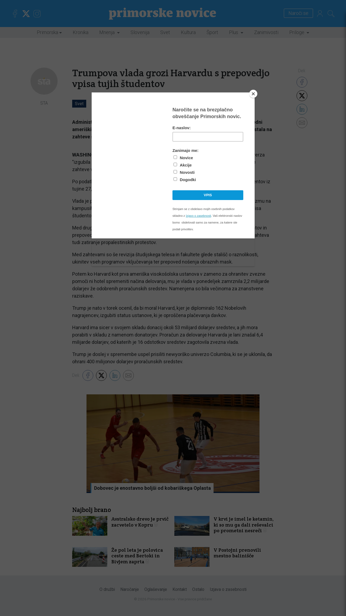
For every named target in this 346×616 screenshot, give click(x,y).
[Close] (253, 94)
